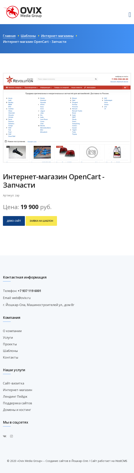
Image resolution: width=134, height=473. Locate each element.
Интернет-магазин (17, 390)
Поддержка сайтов (17, 403)
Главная (9, 36)
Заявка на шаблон (41, 220)
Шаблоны (28, 36)
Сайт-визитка (13, 383)
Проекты (10, 344)
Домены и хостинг (17, 410)
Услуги (8, 337)
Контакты (10, 357)
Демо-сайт (14, 220)
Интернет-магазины (57, 36)
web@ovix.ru (21, 298)
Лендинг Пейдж (15, 396)
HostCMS (121, 461)
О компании (12, 331)
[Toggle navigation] (130, 15)
